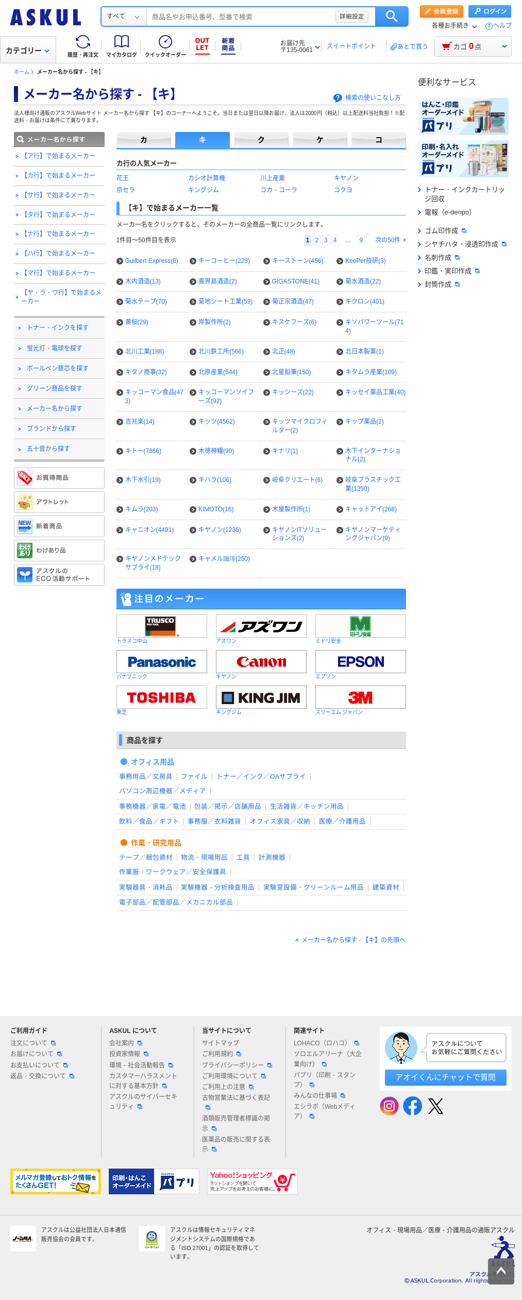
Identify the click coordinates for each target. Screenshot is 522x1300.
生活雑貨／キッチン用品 (307, 806)
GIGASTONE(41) (295, 281)
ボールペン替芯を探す (58, 368)
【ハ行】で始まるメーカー (58, 253)
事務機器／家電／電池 (152, 806)
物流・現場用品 (204, 857)
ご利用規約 (221, 1054)
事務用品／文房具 (146, 776)
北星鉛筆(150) (291, 372)
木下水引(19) (143, 480)
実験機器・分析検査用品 (218, 887)
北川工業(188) (144, 351)
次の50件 (387, 240)
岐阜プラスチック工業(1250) (373, 484)
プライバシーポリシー (237, 1065)
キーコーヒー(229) (224, 260)
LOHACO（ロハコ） (326, 1043)
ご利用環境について (234, 1076)
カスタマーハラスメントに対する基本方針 (143, 1081)
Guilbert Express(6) (151, 260)
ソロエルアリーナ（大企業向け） (328, 1059)
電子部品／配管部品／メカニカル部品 (176, 902)
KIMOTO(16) (215, 509)
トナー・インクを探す (58, 327)
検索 (392, 16)
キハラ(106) (214, 480)
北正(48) (283, 351)
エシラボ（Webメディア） (325, 1111)
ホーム (21, 72)
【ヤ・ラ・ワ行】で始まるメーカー (61, 297)
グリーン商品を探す (54, 388)
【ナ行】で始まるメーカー (58, 234)
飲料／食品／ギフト (149, 821)
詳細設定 (352, 16)
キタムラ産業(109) (371, 372)
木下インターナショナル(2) (373, 455)
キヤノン (346, 178)
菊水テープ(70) (146, 301)
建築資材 (386, 887)
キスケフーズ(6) (294, 322)
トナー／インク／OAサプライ (261, 776)
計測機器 (272, 857)
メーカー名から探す (54, 408)
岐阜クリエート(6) (297, 480)
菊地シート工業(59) (225, 301)
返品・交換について (42, 1076)
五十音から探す (48, 449)
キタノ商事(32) (146, 372)
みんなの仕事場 (319, 1095)
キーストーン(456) (298, 260)
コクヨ (343, 190)
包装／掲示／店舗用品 (227, 806)
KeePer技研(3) (365, 260)
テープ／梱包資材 (146, 857)
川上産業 (272, 178)
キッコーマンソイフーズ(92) (226, 397)
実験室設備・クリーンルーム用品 (313, 887)
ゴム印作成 (442, 231)
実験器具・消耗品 (146, 887)
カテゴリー (27, 50)
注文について (33, 1043)
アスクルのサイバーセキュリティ (143, 1101)
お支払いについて (39, 1065)
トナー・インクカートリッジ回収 (461, 194)
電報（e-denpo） (447, 212)
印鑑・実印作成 (449, 271)
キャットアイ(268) (371, 509)
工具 (243, 857)
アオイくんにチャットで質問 (445, 1077)
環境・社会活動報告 (141, 1065)
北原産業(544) (218, 372)
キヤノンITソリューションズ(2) (299, 534)
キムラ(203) (141, 509)
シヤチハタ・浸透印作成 (462, 244)
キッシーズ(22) (293, 392)
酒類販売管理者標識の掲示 (236, 1123)
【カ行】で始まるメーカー (58, 175)
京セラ (125, 190)
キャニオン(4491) (149, 530)
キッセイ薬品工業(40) (375, 392)
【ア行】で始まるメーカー (58, 156)
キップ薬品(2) (364, 421)
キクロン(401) (364, 301)
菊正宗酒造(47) (293, 301)
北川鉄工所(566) (221, 351)
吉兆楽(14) (140, 421)
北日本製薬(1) (364, 351)
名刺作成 (439, 257)
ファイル (194, 776)
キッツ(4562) (216, 421)
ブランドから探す (51, 428)
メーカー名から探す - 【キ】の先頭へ (353, 940)
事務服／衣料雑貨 (214, 821)
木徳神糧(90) (216, 451)
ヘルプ (502, 26)
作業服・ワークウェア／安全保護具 (172, 872)
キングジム (203, 190)
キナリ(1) (285, 451)
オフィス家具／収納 (280, 821)
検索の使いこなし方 (373, 98)
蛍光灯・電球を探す (54, 348)
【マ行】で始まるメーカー (58, 273)
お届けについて (36, 1054)
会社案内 (125, 1043)
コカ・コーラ (278, 190)
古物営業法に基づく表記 (236, 1102)
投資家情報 (128, 1054)
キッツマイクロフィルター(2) (300, 426)
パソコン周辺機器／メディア (162, 791)
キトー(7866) (143, 451)
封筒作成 (439, 284)
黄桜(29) (136, 322)
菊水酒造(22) (363, 281)
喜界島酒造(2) (217, 281)
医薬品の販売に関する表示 (236, 1144)
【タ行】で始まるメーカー (58, 215)
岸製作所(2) (214, 322)
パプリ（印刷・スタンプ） (325, 1080)
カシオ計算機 (206, 178)
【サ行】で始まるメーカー (58, 195)
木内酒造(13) (143, 281)
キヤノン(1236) (219, 530)
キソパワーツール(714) (374, 327)
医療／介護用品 (342, 821)
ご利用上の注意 (228, 1087)
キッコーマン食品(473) (154, 397)
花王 (122, 178)
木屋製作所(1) (291, 509)
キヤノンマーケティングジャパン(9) (373, 534)
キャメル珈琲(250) (224, 558)
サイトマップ (220, 1043)
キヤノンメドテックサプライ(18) (153, 563)
